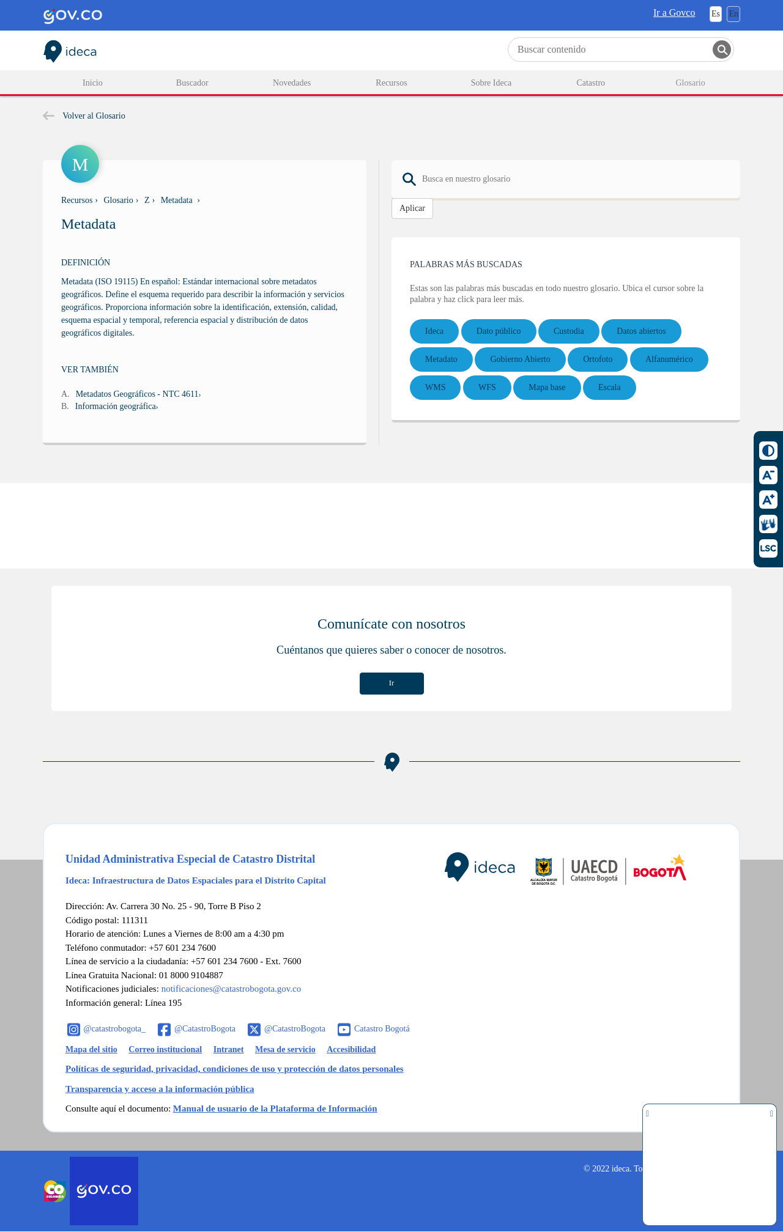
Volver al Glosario (84, 115)
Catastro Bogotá (382, 1028)
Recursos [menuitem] (391, 82)
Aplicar (412, 208)
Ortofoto (597, 359)
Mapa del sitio (91, 1049)
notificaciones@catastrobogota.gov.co (231, 989)
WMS (435, 387)
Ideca (434, 331)
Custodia (569, 331)
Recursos (76, 200)
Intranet (228, 1049)
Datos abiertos (641, 331)
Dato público (499, 331)
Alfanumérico (669, 359)
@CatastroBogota (205, 1028)
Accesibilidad (351, 1049)
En (733, 13)
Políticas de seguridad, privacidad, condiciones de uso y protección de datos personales (234, 1069)
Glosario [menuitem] (690, 82)
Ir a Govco (674, 12)
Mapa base (547, 387)
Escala (609, 387)
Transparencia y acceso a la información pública (159, 1089)
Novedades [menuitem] (292, 82)
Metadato (441, 359)
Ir (391, 683)
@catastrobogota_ (115, 1028)
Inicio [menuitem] (93, 82)
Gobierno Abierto (520, 359)
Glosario (118, 200)
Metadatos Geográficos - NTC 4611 (137, 394)
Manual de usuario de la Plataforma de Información (275, 1108)
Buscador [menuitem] (192, 82)
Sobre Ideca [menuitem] (491, 82)
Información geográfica (115, 406)
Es (715, 13)
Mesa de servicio (285, 1049)
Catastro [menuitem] (590, 82)
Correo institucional (165, 1049)
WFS (487, 387)
